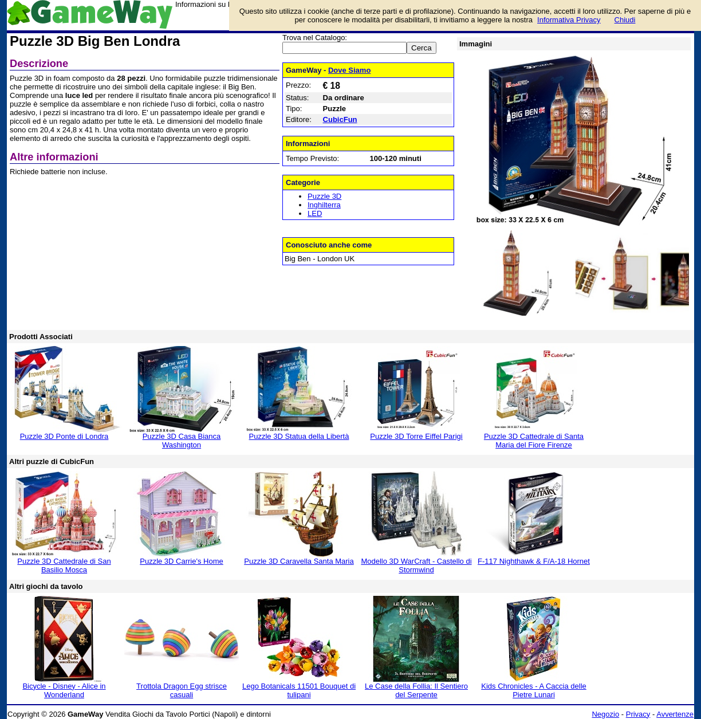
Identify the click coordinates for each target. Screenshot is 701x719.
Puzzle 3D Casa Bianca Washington (182, 440)
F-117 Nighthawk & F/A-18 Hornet (534, 561)
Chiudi (625, 19)
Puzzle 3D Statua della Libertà (299, 436)
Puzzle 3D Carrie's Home (181, 561)
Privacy (638, 714)
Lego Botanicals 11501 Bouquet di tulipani (299, 690)
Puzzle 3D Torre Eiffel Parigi (416, 436)
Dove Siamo (349, 70)
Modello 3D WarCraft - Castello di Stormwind (416, 565)
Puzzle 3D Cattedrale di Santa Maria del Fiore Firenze (534, 440)
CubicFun (340, 119)
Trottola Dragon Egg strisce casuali (181, 690)
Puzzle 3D (324, 196)
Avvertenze (675, 714)
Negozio (605, 714)
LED (315, 213)
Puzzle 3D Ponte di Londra (64, 436)
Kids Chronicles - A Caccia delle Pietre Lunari (533, 690)
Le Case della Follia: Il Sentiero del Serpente (416, 690)
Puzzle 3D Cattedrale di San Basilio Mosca (64, 565)
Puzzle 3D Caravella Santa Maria (298, 561)
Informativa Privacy (569, 19)
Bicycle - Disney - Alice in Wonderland (63, 690)
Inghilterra (324, 205)
